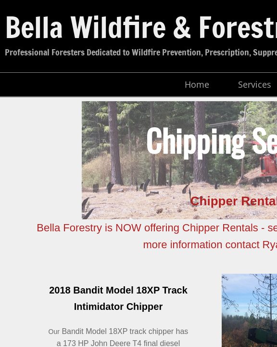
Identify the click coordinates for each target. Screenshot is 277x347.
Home (197, 84)
